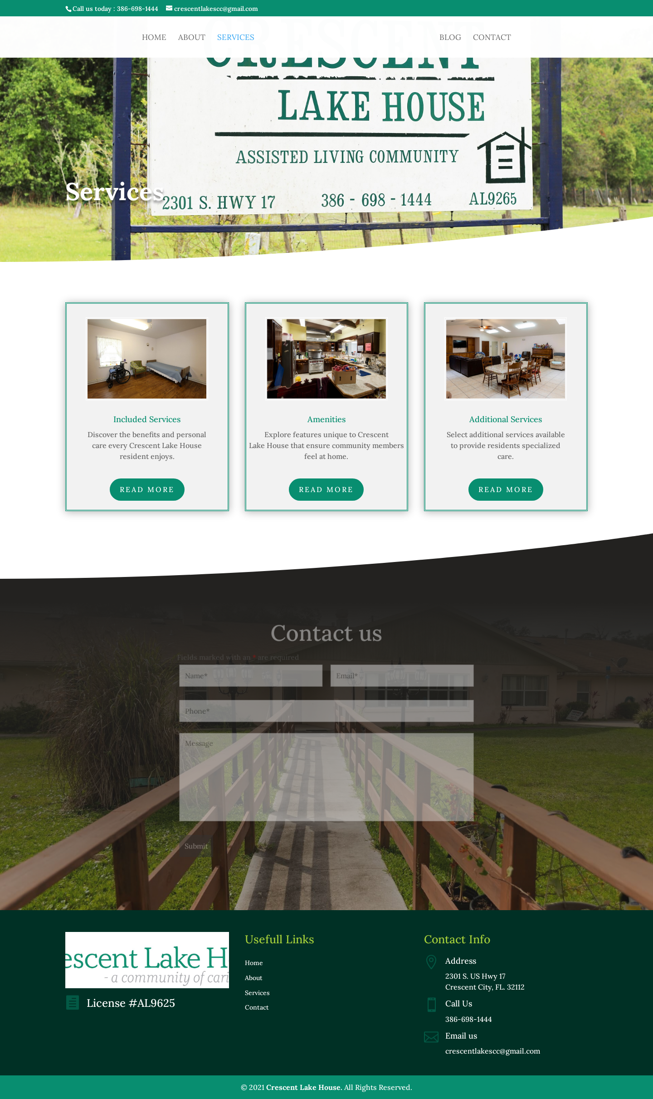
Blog (450, 38)
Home (154, 38)
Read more (147, 489)
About (191, 38)
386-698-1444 (137, 9)
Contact (492, 38)
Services (235, 38)
